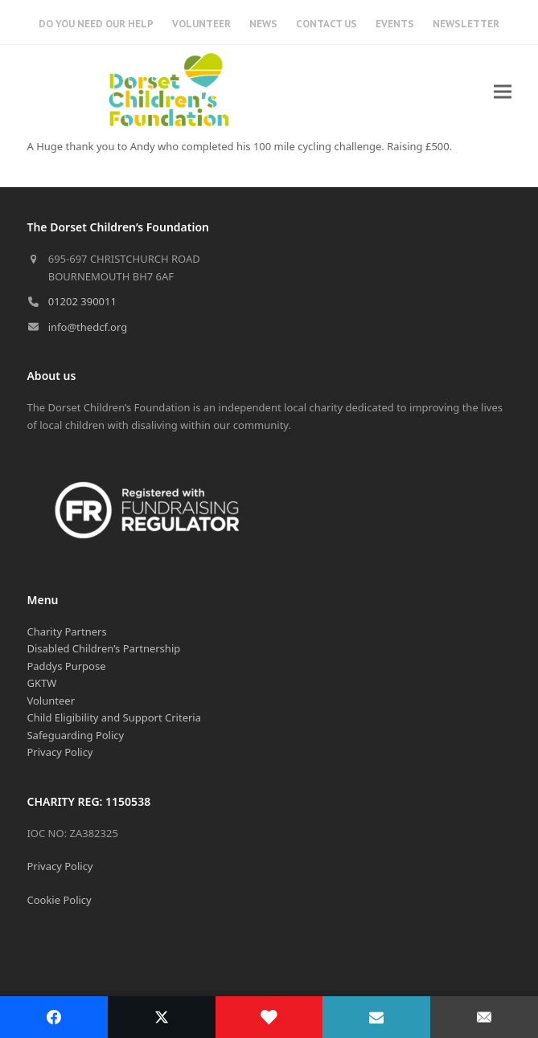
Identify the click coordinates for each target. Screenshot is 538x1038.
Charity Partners (66, 631)
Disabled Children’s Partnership (103, 648)
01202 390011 (82, 301)
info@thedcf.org (88, 327)
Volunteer (51, 700)
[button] (502, 91)
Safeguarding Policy (75, 735)
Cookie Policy (59, 900)
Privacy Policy (59, 752)
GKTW (41, 683)
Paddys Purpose (66, 666)
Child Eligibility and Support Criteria (114, 717)
